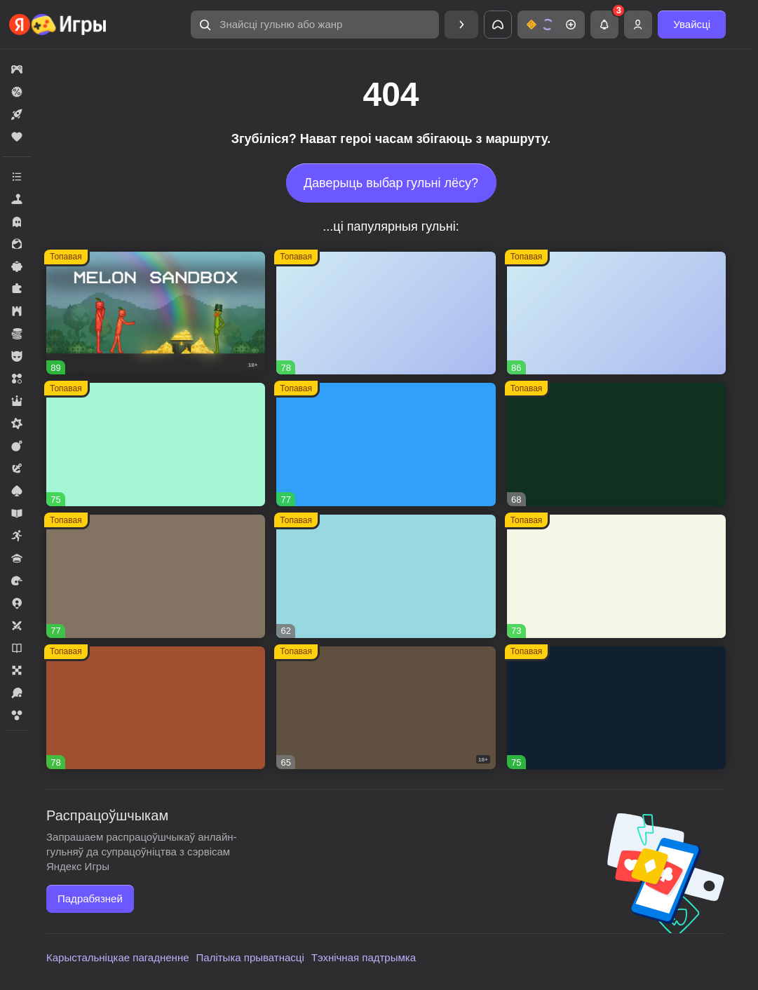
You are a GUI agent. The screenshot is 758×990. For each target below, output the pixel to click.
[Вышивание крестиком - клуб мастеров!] (385, 313)
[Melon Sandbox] (155, 313)
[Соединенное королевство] (385, 444)
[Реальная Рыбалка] (616, 444)
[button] (315, 25)
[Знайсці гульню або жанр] (314, 24)
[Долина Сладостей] (155, 708)
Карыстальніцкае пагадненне (117, 957)
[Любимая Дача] (616, 708)
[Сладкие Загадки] (385, 576)
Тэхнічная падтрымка (363, 957)
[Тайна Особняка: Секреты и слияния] (616, 313)
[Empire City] (155, 576)
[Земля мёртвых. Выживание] (385, 708)
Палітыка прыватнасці (250, 957)
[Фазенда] (616, 576)
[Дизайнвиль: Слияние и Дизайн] (155, 444)
